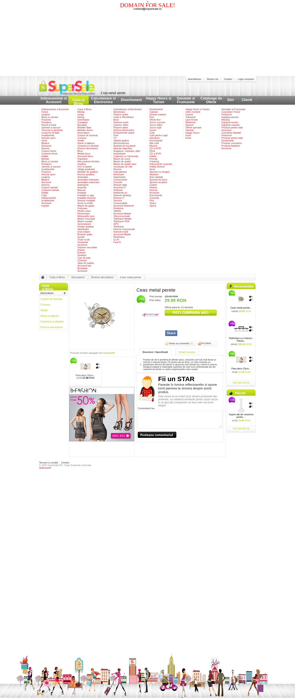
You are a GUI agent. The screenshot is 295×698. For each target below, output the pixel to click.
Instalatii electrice (86, 198)
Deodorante (227, 140)
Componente (120, 179)
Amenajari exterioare (88, 182)
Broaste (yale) (84, 234)
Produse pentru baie (232, 127)
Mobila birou (83, 153)
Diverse (45, 148)
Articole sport (48, 138)
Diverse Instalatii (86, 200)
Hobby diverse (157, 166)
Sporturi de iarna (158, 179)
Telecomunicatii (121, 216)
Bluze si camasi (49, 117)
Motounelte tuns (85, 216)
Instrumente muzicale (160, 164)
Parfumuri (226, 114)
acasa (42, 278)
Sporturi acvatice (158, 182)
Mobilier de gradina (87, 171)
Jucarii (152, 130)
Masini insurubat (86, 218)
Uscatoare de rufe (122, 166)
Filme (152, 151)
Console (117, 182)
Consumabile (120, 203)
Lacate (81, 237)
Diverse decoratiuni (87, 148)
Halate (44, 156)
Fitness (153, 187)
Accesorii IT (119, 187)
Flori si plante (84, 166)
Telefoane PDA (121, 221)
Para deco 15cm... (85, 375)
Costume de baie (50, 132)
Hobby (152, 156)
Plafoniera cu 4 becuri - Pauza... (241, 339)
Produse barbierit (230, 145)
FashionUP (109, 353)
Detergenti (82, 185)
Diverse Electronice (123, 130)
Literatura (154, 138)
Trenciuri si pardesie (52, 130)
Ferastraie (82, 242)
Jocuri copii (155, 127)
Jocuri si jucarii (157, 122)
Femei (44, 112)
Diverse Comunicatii (124, 229)
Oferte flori (155, 119)
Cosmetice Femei (230, 112)
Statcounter (45, 467)
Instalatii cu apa (85, 195)
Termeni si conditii (48, 462)
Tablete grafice (121, 140)
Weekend (190, 122)
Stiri (230, 100)
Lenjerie (45, 114)
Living (80, 114)
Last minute (191, 119)
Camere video (120, 125)
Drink (188, 138)
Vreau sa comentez (181, 343)
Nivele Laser (84, 211)
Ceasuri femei (48, 151)
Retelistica (119, 237)
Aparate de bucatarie (124, 145)
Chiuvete (82, 260)
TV (114, 138)
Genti (44, 140)
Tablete (117, 211)
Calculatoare (120, 171)
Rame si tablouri (86, 143)
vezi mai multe (241, 383)
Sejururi (189, 125)
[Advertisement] (147, 43)
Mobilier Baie (84, 127)
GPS (115, 224)
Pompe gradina (85, 226)
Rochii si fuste (48, 125)
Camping (154, 161)
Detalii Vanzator (187, 352)
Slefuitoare (83, 229)
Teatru (152, 203)
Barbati (45, 158)
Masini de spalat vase (124, 164)
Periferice (118, 208)
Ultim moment (192, 112)
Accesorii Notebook (123, 205)
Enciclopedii (155, 140)
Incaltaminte (47, 135)
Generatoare (84, 224)
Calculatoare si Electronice (103, 100)
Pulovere (46, 119)
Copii (44, 195)
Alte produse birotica (88, 161)
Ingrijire (45, 205)
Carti (151, 132)
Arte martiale (156, 177)
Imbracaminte (48, 198)
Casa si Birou (78, 101)
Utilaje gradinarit (86, 169)
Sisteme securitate (87, 247)
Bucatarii (82, 125)
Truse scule (83, 239)
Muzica (153, 145)
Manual (81, 190)
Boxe (116, 119)
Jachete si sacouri (51, 127)
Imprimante (119, 177)
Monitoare (118, 174)
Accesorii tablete (122, 213)
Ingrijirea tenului (229, 122)
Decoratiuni (83, 132)
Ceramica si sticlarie (88, 145)
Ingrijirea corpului (230, 125)
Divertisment (131, 100)
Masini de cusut (121, 158)
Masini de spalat (122, 161)
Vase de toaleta (85, 263)
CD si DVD (155, 148)
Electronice (119, 112)
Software (118, 190)
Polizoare (82, 208)
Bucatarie (82, 268)
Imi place (206, 343)
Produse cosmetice (231, 143)
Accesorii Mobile (122, 234)
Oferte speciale (193, 127)
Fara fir (117, 242)
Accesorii (46, 145)
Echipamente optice (123, 132)
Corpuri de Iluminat (87, 135)
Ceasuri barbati (49, 187)
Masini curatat (84, 221)
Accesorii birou (85, 156)
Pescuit (153, 158)
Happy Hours (192, 132)
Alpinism (154, 174)
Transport (190, 117)
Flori (151, 117)
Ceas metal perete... (241, 307)
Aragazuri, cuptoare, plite (126, 151)
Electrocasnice (121, 143)
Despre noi (212, 79)
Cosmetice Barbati (231, 132)
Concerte (154, 198)
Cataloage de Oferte (211, 100)
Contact (228, 79)
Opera (152, 205)
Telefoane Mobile (122, 218)
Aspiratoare (119, 153)
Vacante (189, 130)
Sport (152, 169)
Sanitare (81, 255)
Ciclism (153, 185)
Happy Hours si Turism (158, 100)
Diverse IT (118, 198)
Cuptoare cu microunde (125, 156)
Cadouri (153, 112)
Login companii (246, 79)
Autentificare (194, 79)
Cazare (189, 114)
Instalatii (81, 192)
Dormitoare (83, 119)
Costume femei (49, 153)
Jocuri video (155, 125)
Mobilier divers (85, 130)
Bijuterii (45, 143)
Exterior (81, 252)
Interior (81, 250)
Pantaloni (46, 122)
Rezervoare (83, 213)
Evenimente (155, 195)
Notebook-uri (120, 192)
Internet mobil (120, 231)
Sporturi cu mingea (159, 171)
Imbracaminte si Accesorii (54, 100)
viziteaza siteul (191, 313)
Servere (117, 200)
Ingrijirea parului (229, 117)
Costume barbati (50, 190)
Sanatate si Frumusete (186, 100)
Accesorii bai (84, 265)
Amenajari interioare (88, 179)
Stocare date (120, 185)
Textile (80, 140)
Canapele (82, 122)
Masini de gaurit (85, 205)
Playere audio (120, 114)
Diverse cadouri (157, 114)
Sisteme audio (121, 122)
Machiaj (225, 119)
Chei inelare (83, 231)
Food (188, 135)
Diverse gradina (85, 174)
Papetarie (82, 158)
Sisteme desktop (122, 195)
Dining (80, 117)
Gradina (81, 164)
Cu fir (116, 239)
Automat (81, 187)
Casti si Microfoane (123, 117)
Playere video (120, 127)
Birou (80, 151)
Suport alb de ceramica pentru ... (241, 415)
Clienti (247, 100)
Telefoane (118, 226)
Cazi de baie (84, 257)
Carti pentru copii (158, 135)
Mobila (80, 112)
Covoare (82, 138)
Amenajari (82, 177)
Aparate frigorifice (122, 148)
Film (151, 200)
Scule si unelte (85, 203)
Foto (115, 135)
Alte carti (154, 143)
